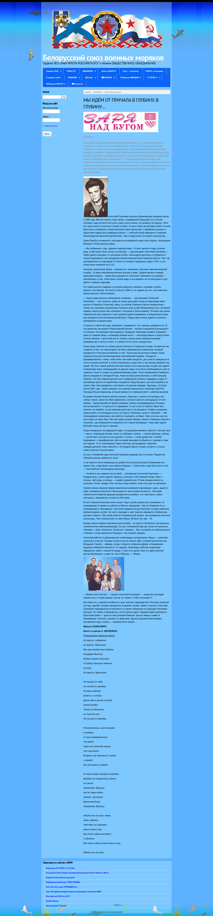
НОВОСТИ (71, 71)
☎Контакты (77, 84)
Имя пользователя (51, 108)
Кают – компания (131, 71)
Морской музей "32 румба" (56, 906)
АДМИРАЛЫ (88, 71)
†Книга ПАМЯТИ (108, 71)
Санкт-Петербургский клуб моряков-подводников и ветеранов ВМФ (73, 891)
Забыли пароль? (51, 126)
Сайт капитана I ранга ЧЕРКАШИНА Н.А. (61, 887)
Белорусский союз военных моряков (103, 57)
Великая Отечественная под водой (60, 877)
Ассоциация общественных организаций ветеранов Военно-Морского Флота (77, 873)
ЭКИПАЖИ (72, 77)
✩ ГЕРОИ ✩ (152, 77)
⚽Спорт (89, 77)
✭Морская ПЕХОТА (54, 84)
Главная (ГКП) (52, 71)
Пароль (46, 117)
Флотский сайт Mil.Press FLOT (58, 896)
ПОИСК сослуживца (154, 71)
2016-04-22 (88, 137)
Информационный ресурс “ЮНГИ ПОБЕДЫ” (63, 882)
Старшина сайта (53, 77)
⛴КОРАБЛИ (106, 77)
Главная (88, 92)
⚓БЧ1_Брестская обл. (112, 92)
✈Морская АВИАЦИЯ (129, 77)
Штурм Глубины (52, 901)
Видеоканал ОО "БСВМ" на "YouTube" (60, 868)
